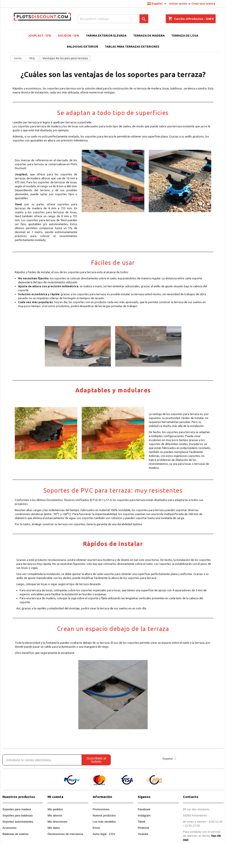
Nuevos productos (104, 815)
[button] (51, 783)
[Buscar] (113, 18)
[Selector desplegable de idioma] (157, 3)
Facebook (144, 809)
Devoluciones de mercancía (65, 834)
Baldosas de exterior (15, 834)
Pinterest (143, 827)
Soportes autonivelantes (17, 821)
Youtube (143, 834)
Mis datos (53, 827)
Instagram (144, 815)
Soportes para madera (16, 809)
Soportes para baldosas (17, 815)
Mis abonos (54, 815)
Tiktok (141, 821)
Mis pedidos (55, 809)
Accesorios (9, 827)
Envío (96, 827)
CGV (112, 834)
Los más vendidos (104, 821)
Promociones (101, 809)
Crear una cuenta (203, 3)
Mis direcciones (57, 821)
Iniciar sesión (178, 3)
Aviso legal (100, 834)
